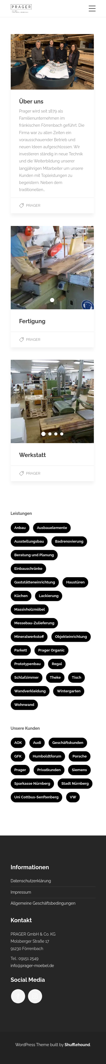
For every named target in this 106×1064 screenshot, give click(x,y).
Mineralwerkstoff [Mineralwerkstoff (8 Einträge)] (29, 636)
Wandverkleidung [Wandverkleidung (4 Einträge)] (30, 691)
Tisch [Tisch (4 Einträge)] (76, 677)
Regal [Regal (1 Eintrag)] (57, 664)
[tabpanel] (52, 267)
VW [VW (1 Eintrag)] (73, 797)
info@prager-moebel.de (32, 965)
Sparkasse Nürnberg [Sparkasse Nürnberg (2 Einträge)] (32, 783)
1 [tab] (52, 300)
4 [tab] (61, 433)
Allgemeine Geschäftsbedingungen (43, 903)
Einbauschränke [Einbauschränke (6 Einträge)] (28, 568)
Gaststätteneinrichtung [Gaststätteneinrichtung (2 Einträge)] (34, 582)
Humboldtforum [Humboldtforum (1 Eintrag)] (47, 756)
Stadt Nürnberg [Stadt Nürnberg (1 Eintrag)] (75, 783)
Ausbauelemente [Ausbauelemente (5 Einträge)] (52, 528)
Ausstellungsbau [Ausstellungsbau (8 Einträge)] (29, 541)
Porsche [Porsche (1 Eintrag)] (79, 756)
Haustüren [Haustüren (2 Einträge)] (75, 582)
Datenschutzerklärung (31, 881)
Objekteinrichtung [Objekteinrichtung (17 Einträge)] (71, 636)
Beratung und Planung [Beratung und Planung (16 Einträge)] (34, 555)
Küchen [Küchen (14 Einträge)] (21, 596)
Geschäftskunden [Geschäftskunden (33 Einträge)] (67, 743)
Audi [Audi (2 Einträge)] (37, 743)
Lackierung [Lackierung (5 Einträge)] (49, 596)
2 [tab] (49, 433)
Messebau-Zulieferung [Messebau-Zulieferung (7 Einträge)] (34, 623)
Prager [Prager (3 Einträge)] (20, 770)
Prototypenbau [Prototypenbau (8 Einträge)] (27, 664)
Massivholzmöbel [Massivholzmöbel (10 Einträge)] (29, 609)
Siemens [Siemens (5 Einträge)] (79, 770)
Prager (33, 205)
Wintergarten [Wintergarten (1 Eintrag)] (69, 691)
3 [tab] (55, 433)
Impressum (21, 892)
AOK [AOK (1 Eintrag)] (18, 743)
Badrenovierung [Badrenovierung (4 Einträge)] (69, 541)
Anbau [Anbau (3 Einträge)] (20, 528)
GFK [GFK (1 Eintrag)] (18, 756)
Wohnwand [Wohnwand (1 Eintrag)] (24, 705)
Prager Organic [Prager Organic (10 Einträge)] (51, 650)
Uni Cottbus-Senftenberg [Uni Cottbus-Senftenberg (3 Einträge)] (36, 797)
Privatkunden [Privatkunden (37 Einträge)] (49, 770)
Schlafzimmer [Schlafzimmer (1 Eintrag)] (26, 677)
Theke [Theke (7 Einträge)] (55, 677)
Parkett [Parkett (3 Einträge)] (20, 650)
